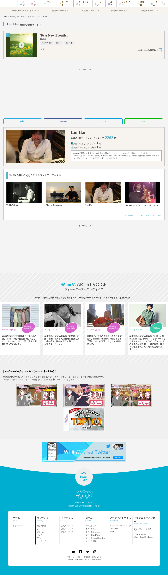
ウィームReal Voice (92, 535)
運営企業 (87, 557)
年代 (39, 538)
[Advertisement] (84, 93)
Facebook (63, 121)
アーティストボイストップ (120, 526)
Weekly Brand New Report (143, 537)
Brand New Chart (140, 534)
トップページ (18, 526)
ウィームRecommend (93, 532)
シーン (39, 529)
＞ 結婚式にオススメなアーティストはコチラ (143, 215)
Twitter (22, 121)
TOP (5, 16)
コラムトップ (90, 526)
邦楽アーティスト (68, 529)
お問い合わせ (96, 557)
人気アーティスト (68, 526)
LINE (144, 121)
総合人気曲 (41, 526)
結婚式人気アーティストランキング (24, 17)
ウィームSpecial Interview (95, 538)
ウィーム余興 (90, 541)
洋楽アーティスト (68, 532)
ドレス (39, 535)
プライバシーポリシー (74, 557)
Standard (113, 531)
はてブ (103, 121)
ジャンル (40, 532)
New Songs (114, 529)
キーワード (41, 541)
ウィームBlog (90, 529)
